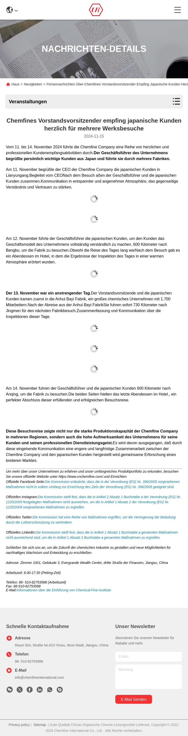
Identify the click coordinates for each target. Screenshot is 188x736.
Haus (16, 84)
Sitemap (39, 725)
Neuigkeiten (33, 84)
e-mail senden (134, 699)
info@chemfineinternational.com (39, 677)
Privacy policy (19, 725)
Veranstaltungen (28, 101)
